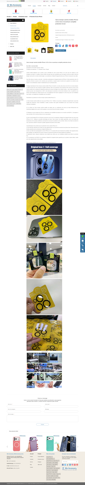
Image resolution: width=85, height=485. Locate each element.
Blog (49, 5)
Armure (16, 97)
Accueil (29, 5)
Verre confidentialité (17, 103)
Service (44, 5)
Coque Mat (16, 93)
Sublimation (14, 95)
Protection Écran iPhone (14, 28)
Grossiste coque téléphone (31, 483)
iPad (22, 99)
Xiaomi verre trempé (14, 34)
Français (53, 1)
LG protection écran (14, 38)
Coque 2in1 (18, 99)
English (46, 1)
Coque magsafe (10, 91)
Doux (19, 95)
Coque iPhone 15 (56, 460)
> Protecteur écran (23, 16)
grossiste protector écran (40, 483)
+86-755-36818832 (11, 461)
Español (68, 1)
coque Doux (49, 470)
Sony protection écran (14, 36)
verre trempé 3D (49, 477)
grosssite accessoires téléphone (52, 483)
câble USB (12, 46)
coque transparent (10, 97)
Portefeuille (9, 95)
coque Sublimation (57, 468)
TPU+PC (8, 99)
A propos (39, 5)
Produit (34, 5)
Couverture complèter (11, 101)
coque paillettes (10, 93)
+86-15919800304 (17, 463)
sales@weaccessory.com (14, 465)
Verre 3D (18, 101)
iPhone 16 (9, 89)
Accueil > (9, 16)
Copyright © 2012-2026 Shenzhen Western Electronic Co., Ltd (16, 483)
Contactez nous (60, 50)
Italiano (75, 1)
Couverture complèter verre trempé (52, 475)
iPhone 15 (20, 89)
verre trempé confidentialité (51, 479)
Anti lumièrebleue (10, 105)
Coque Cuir (21, 93)
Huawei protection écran (14, 32)
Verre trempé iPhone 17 (50, 458)
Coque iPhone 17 (49, 456)
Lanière (20, 97)
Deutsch (61, 1)
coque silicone (17, 91)
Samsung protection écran (15, 30)
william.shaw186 (16, 468)
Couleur (13, 99)
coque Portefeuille (49, 468)
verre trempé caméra (56, 477)
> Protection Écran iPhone (35, 16)
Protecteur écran (13, 25)
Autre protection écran (14, 40)
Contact (53, 5)
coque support (14, 89)
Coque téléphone (13, 23)
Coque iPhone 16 (49, 460)
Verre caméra (9, 103)
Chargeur (12, 43)
